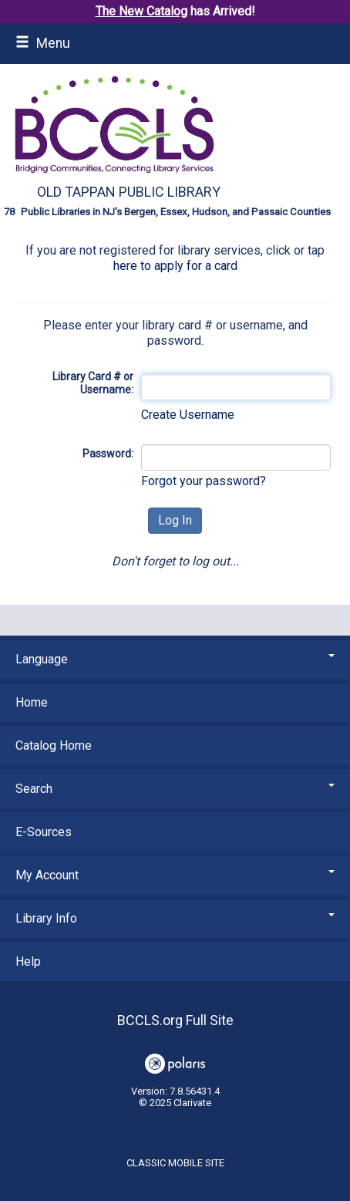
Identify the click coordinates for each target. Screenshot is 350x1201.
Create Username (187, 414)
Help (28, 961)
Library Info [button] (175, 918)
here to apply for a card (175, 265)
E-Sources (43, 832)
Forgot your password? (203, 481)
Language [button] (175, 659)
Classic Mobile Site (175, 1163)
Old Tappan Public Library (128, 192)
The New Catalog (141, 11)
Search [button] (175, 788)
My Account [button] (175, 875)
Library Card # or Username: (92, 383)
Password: (107, 453)
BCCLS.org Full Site (175, 1020)
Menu (42, 43)
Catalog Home (53, 745)
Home (31, 702)
